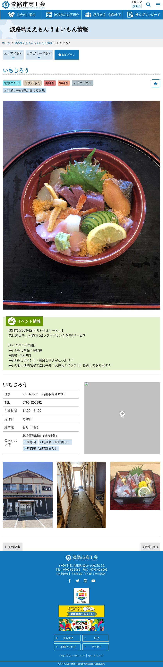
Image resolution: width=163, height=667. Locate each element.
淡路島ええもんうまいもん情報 (33, 42)
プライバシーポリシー (72, 655)
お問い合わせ (68, 646)
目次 (96, 638)
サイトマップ (95, 655)
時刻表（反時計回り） (42, 448)
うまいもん (32, 83)
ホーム (6, 42)
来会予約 (68, 638)
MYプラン (98, 54)
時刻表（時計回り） (56, 442)
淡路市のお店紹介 (61, 14)
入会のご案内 (20, 14)
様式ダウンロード (142, 14)
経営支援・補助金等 (102, 14)
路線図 (31, 442)
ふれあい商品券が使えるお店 (24, 90)
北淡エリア (12, 83)
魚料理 (63, 83)
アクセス (96, 646)
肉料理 (49, 83)
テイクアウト (82, 83)
